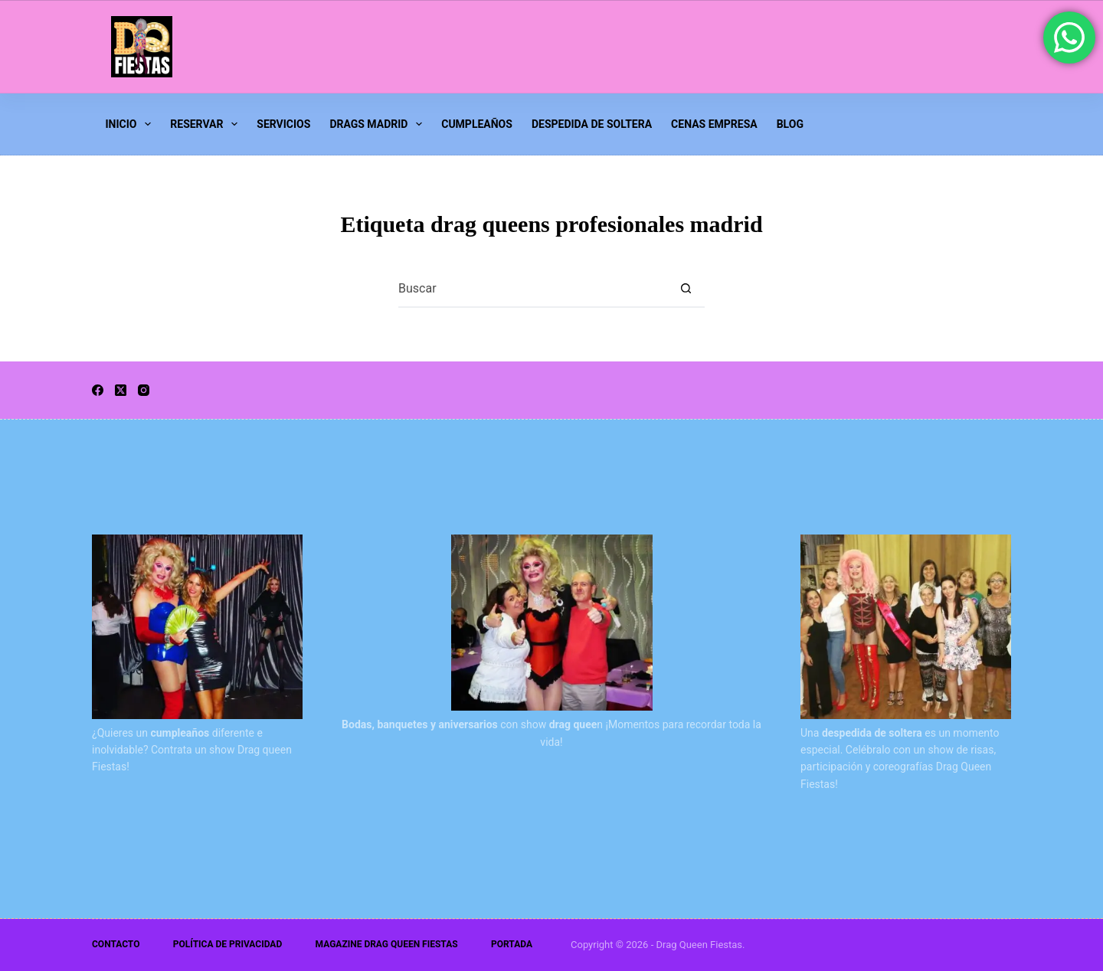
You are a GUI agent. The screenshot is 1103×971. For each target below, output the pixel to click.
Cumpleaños (476, 124)
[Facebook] (97, 390)
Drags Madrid (378, 124)
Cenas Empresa (714, 124)
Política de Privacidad (227, 944)
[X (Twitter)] (120, 390)
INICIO (131, 124)
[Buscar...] (532, 288)
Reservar (206, 124)
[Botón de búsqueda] (685, 288)
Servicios (283, 124)
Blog (790, 124)
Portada (511, 944)
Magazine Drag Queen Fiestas (387, 944)
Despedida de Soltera (592, 124)
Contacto (115, 944)
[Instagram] (143, 390)
